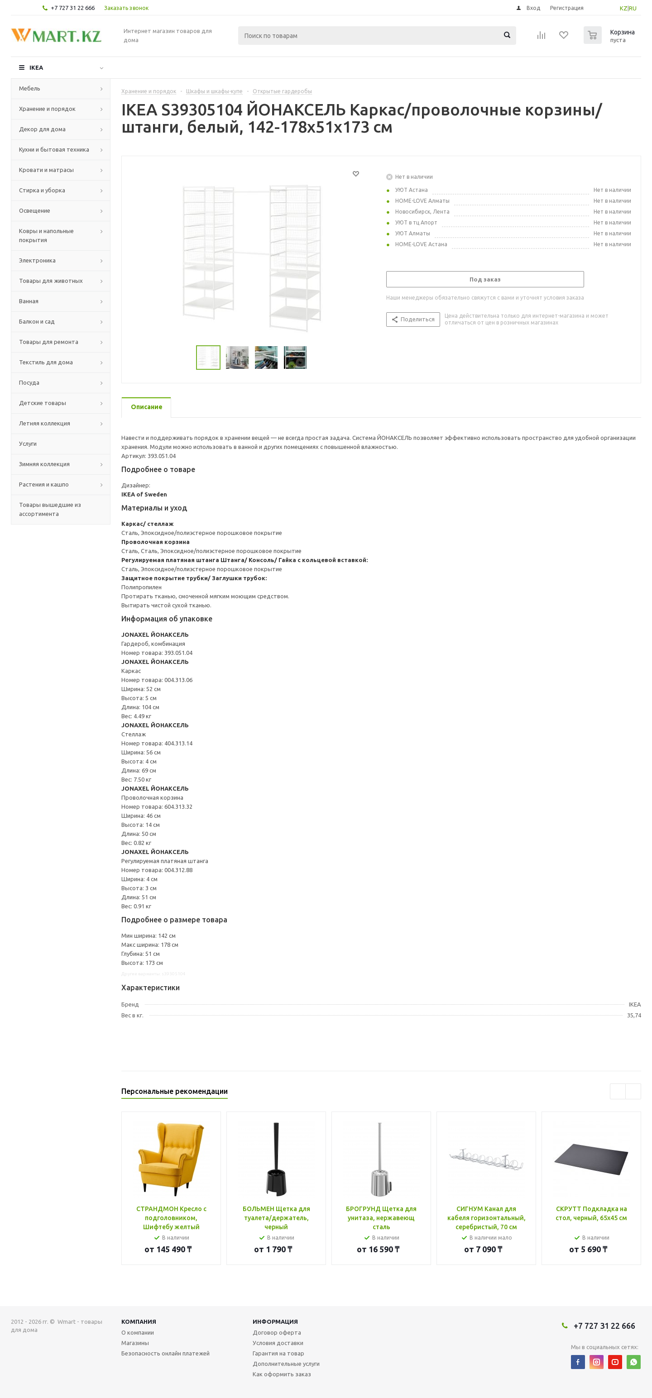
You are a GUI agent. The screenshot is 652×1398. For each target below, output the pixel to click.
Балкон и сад (37, 321)
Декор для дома (42, 129)
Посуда (29, 382)
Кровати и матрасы (46, 170)
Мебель (29, 88)
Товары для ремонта (48, 342)
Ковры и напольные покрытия (46, 235)
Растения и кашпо (44, 484)
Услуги (28, 443)
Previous (617, 1091)
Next (633, 1091)
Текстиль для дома (46, 362)
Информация (275, 1321)
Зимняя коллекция (44, 464)
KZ (624, 8)
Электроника (37, 260)
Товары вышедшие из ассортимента (50, 509)
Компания (138, 1321)
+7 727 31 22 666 (73, 8)
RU (633, 8)
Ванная (28, 301)
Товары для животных (51, 280)
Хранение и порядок (47, 108)
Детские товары (42, 403)
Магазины (135, 1343)
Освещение (34, 210)
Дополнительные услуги (286, 1363)
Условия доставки (278, 1343)
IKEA (36, 67)
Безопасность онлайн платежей (165, 1353)
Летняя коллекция (44, 423)
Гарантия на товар (278, 1353)
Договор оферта (277, 1332)
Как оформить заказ (282, 1374)
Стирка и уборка (42, 190)
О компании (137, 1332)
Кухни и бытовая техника (54, 149)
